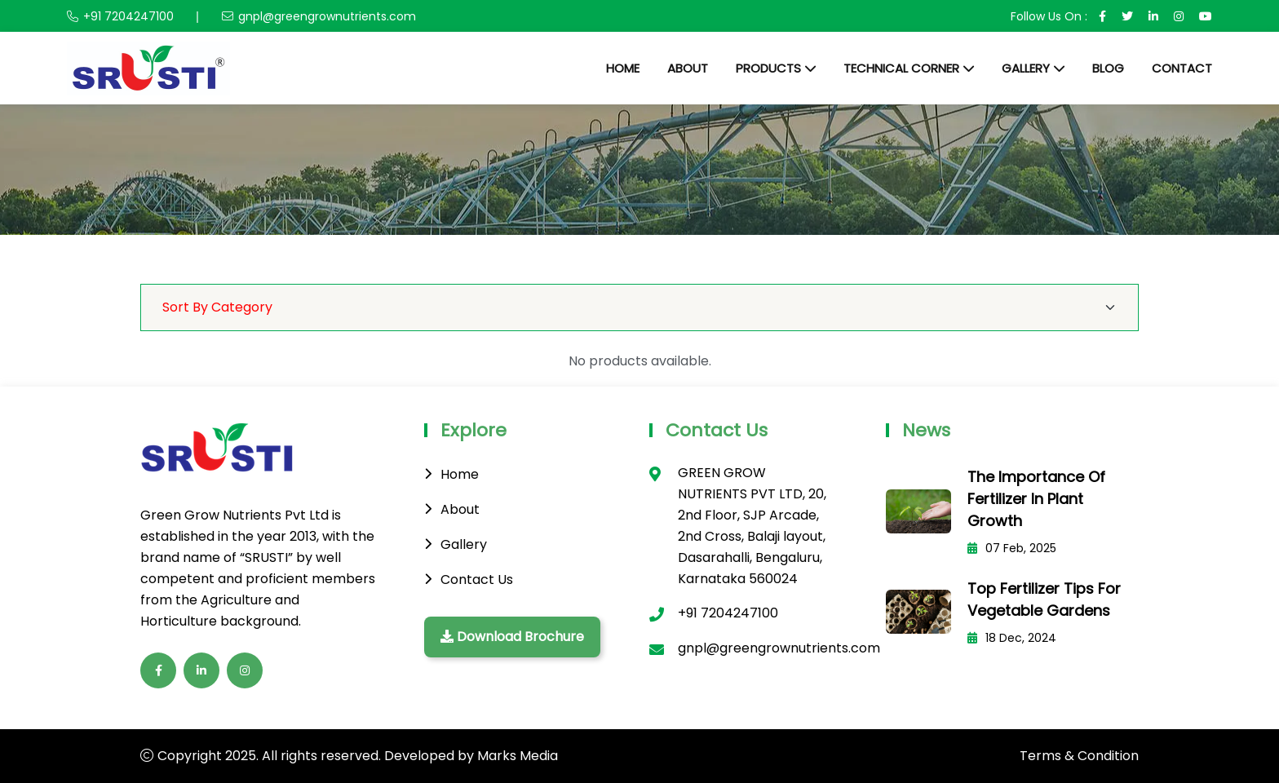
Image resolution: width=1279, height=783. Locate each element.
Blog (1108, 68)
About (687, 68)
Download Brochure (512, 636)
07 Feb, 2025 (1011, 548)
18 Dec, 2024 (1011, 638)
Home (623, 68)
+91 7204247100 (128, 16)
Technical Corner (901, 68)
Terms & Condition (1079, 755)
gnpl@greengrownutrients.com (327, 16)
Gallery (1026, 68)
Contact (1182, 68)
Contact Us (476, 579)
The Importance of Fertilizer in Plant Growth (1036, 499)
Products (768, 68)
